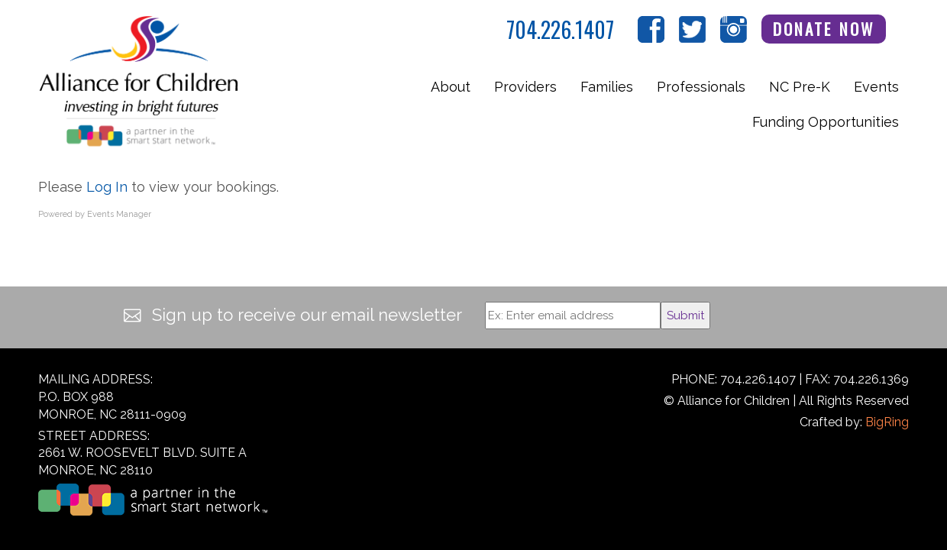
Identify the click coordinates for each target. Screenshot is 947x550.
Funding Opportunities (825, 122)
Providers (525, 87)
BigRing (887, 422)
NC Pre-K (799, 87)
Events (876, 87)
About (450, 87)
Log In (107, 187)
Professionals (701, 87)
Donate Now (824, 28)
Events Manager (119, 214)
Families (606, 87)
